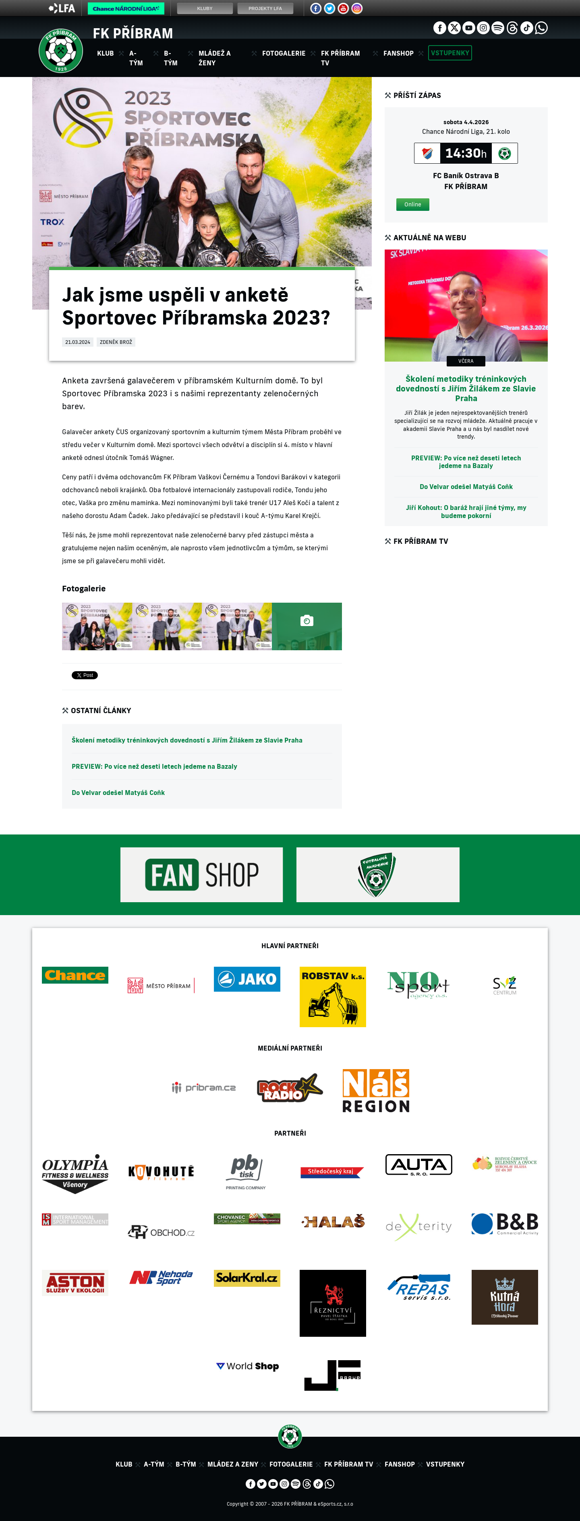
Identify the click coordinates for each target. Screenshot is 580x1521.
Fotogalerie (284, 53)
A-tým (154, 1464)
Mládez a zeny (232, 1464)
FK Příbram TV (340, 58)
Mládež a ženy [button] (215, 58)
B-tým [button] (171, 58)
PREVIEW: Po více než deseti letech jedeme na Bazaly (154, 766)
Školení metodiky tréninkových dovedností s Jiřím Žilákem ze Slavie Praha (187, 740)
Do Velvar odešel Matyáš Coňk (118, 793)
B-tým (186, 1464)
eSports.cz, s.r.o (335, 1504)
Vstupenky (450, 53)
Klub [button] (105, 53)
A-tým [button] (136, 58)
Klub (124, 1464)
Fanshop (398, 53)
